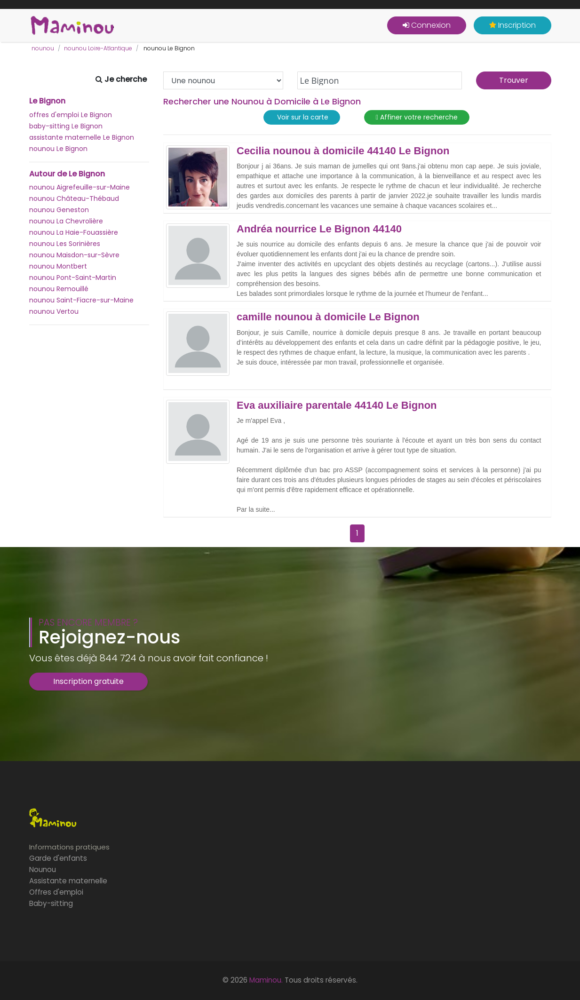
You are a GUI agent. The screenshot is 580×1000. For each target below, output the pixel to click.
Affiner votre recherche (417, 117)
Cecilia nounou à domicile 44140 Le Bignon (343, 151)
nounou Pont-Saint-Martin (72, 277)
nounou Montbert (58, 266)
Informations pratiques (69, 847)
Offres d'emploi (56, 892)
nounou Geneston (59, 209)
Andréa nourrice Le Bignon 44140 (319, 229)
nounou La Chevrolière (66, 221)
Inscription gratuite (88, 681)
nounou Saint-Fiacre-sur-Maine (81, 300)
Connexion (427, 25)
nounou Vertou (54, 311)
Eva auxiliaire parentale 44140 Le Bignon (337, 405)
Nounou (42, 869)
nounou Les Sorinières (64, 243)
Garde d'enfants (58, 858)
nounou (43, 48)
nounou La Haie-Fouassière (73, 232)
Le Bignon (47, 101)
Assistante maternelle (68, 881)
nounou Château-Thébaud (74, 198)
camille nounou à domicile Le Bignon (328, 317)
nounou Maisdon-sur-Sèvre (74, 255)
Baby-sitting (51, 903)
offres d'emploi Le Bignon (70, 114)
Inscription (512, 25)
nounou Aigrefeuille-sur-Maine (79, 187)
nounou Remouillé (58, 289)
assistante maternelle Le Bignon (81, 137)
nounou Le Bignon (58, 148)
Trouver (513, 80)
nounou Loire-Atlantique (98, 48)
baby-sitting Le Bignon (66, 126)
